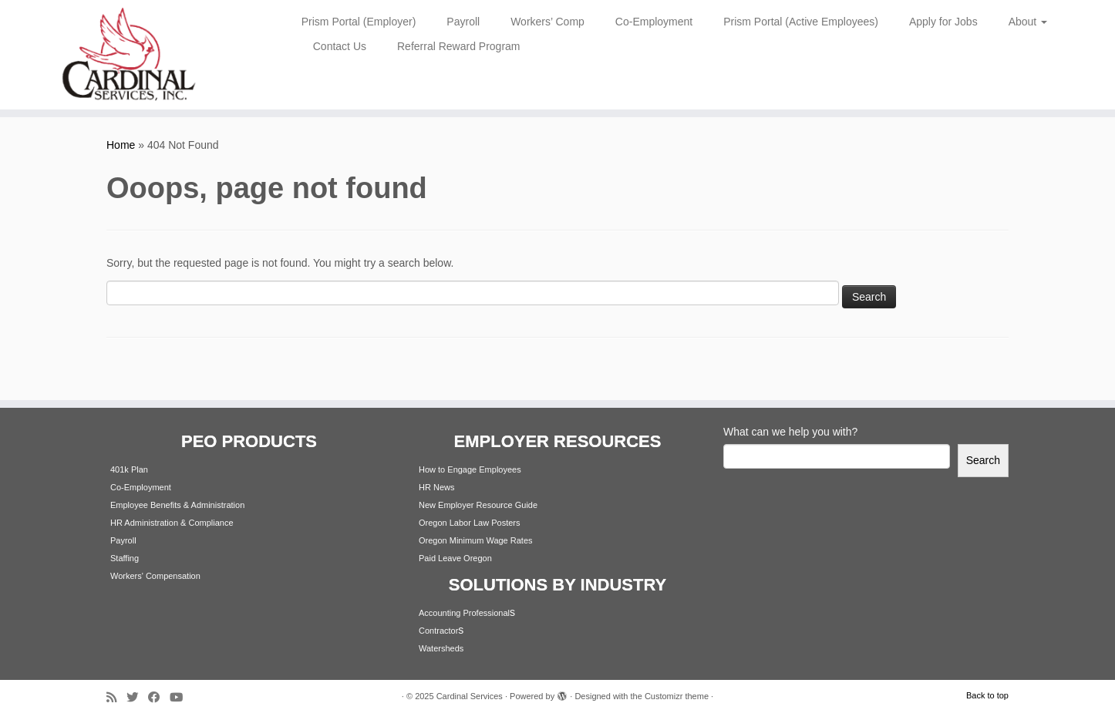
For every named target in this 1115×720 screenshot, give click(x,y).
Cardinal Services (469, 696)
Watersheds (441, 648)
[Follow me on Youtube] (181, 697)
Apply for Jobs (943, 21)
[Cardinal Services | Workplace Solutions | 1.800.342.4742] (129, 55)
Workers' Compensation (155, 575)
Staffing (124, 558)
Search (983, 460)
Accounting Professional (464, 612)
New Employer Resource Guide (478, 505)
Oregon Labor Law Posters (469, 522)
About (1028, 21)
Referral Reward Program (458, 46)
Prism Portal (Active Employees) (800, 21)
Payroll (463, 21)
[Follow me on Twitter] (137, 697)
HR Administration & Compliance (172, 522)
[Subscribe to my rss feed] (116, 697)
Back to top (987, 695)
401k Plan (129, 469)
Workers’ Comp (547, 21)
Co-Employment (653, 21)
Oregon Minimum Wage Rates (476, 540)
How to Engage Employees (470, 469)
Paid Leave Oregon (455, 558)
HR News (436, 487)
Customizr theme (677, 696)
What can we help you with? (790, 432)
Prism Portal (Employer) (358, 21)
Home (120, 145)
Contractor (438, 630)
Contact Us (339, 46)
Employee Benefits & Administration (177, 505)
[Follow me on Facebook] (159, 697)
